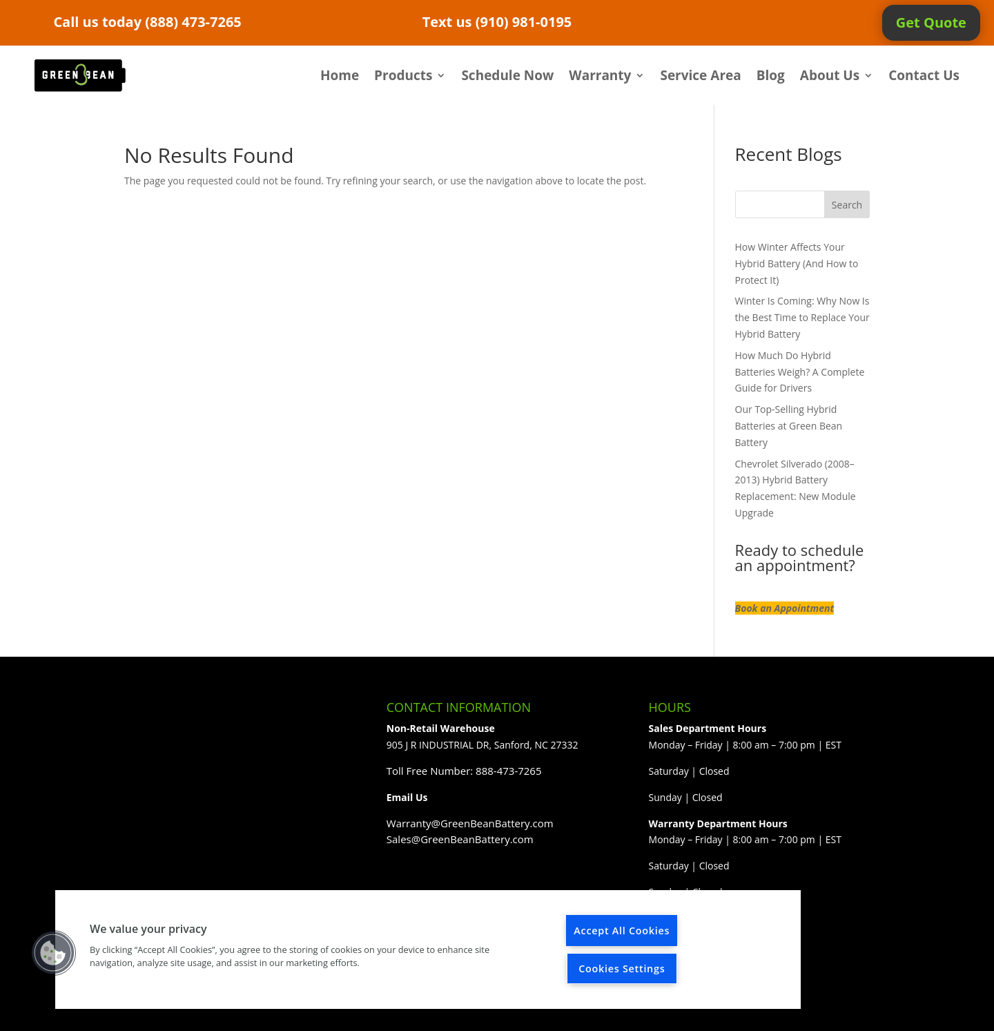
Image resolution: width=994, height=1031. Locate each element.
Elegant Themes (220, 1012)
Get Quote (931, 22)
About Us (829, 75)
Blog (771, 75)
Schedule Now (507, 75)
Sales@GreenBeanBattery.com (460, 839)
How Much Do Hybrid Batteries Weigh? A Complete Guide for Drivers (800, 372)
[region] (428, 949)
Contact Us (923, 75)
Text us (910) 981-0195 (497, 21)
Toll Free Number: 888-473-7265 (464, 771)
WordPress (350, 1012)
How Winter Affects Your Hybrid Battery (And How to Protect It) (797, 263)
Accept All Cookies (622, 930)
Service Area (700, 75)
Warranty (600, 75)
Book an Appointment (785, 608)
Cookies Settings (621, 968)
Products (403, 75)
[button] (53, 953)
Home (339, 75)
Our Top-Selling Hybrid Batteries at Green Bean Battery (789, 426)
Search (847, 204)
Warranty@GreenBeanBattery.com (470, 823)
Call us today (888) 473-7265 (147, 21)
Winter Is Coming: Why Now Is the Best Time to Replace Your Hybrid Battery (802, 317)
